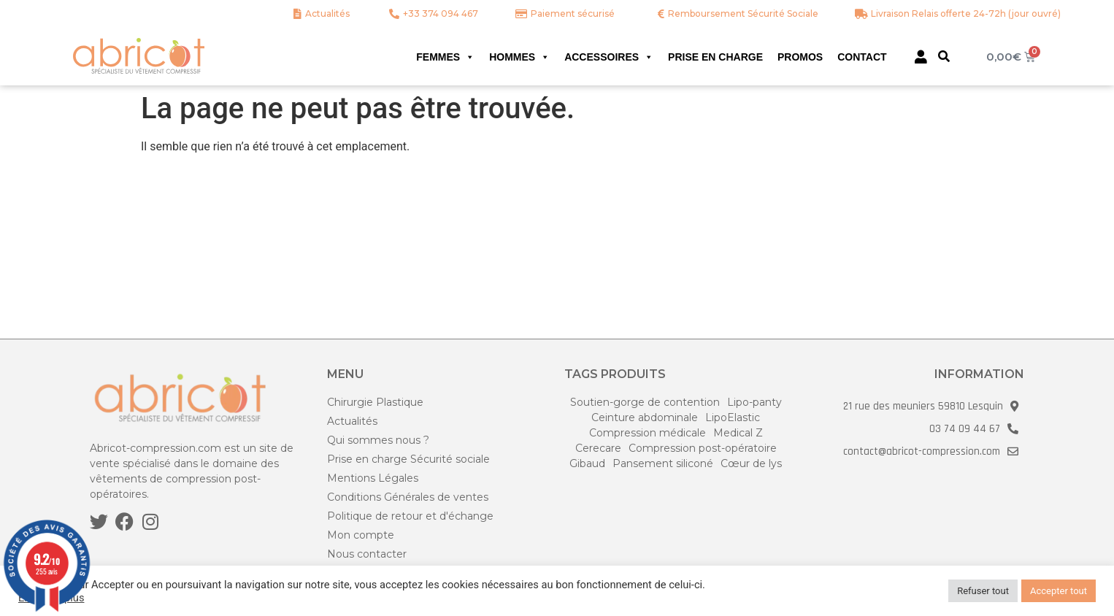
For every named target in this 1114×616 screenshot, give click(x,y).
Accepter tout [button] (1058, 590)
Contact (861, 57)
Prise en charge (715, 57)
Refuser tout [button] (983, 590)
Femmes (445, 57)
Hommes (519, 57)
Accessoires (608, 57)
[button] (944, 56)
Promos (800, 57)
